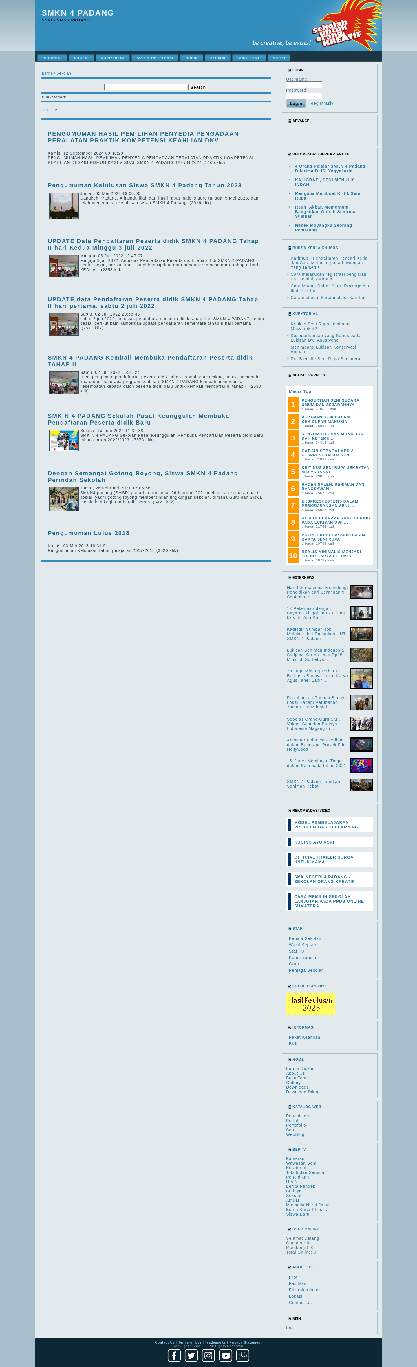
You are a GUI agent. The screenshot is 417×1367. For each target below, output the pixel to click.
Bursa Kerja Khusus (306, 1209)
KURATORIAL (305, 314)
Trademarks (215, 1342)
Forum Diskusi (301, 1068)
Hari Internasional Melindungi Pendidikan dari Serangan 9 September (317, 592)
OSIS (47, 110)
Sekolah (63, 73)
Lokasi (295, 1296)
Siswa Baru (298, 1214)
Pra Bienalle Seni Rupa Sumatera (325, 358)
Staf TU (297, 951)
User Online (305, 1229)
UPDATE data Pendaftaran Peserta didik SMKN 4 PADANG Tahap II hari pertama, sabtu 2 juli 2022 (153, 302)
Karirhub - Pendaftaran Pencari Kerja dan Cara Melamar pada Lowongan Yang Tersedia (329, 263)
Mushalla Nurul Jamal (308, 1205)
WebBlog (295, 1134)
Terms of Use (190, 1342)
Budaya (293, 1191)
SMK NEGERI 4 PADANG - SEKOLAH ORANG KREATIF (324, 879)
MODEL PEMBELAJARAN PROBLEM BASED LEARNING (326, 824)
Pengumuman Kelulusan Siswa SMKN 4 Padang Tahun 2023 (145, 185)
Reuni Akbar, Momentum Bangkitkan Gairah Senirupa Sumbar (326, 212)
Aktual (292, 1200)
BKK (293, 1043)
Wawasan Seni (301, 1163)
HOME (298, 1060)
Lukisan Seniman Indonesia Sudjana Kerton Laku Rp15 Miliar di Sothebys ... (315, 655)
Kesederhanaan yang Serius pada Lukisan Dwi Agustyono (326, 337)
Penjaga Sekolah (306, 970)
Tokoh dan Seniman (306, 1172)
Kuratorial (296, 1167)
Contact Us (300, 1302)
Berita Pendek (300, 1186)
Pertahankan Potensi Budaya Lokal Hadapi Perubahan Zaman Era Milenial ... (317, 702)
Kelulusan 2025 (309, 986)
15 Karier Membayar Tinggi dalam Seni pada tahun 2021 (316, 763)
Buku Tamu (297, 1078)
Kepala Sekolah (305, 938)
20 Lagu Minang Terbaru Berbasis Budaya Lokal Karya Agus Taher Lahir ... (317, 676)
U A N (292, 1181)
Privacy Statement (245, 1342)
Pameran (295, 1158)
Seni (290, 1129)
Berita (47, 73)
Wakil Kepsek (303, 944)
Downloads (297, 1087)
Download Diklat (303, 1091)
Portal (292, 1120)
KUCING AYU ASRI (314, 842)
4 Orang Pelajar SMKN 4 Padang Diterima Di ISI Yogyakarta (330, 168)
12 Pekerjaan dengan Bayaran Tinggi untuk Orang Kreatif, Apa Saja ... (316, 613)
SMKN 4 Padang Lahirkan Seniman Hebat (313, 783)
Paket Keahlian (304, 1037)
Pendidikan (297, 1116)
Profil (294, 1277)
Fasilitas (297, 1283)
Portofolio (296, 1125)
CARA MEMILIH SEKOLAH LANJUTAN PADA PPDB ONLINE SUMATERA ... (329, 901)
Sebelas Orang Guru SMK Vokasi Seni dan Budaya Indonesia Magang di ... (314, 724)
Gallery (293, 1082)
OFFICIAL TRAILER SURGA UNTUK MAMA (324, 859)
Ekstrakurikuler (304, 1290)
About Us (295, 1073)
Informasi (303, 1027)
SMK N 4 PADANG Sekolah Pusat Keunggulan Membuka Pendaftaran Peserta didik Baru (138, 419)
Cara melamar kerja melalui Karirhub (329, 297)
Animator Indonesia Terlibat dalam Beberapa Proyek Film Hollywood (317, 745)
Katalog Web (306, 1107)
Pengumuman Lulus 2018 (89, 533)
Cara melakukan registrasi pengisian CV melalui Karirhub (328, 276)
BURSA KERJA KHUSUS (315, 248)
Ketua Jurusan (304, 957)
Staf (297, 929)
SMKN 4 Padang (78, 13)
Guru (294, 964)
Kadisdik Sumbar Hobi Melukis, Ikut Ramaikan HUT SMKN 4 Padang (316, 634)
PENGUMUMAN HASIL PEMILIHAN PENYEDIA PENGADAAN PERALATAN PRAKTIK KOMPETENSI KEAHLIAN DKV (143, 137)
